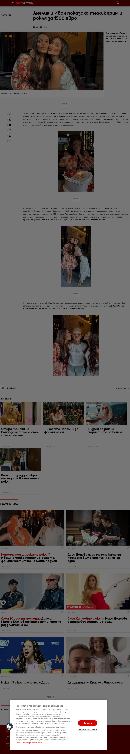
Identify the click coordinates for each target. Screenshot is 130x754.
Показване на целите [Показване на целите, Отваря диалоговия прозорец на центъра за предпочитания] (87, 729)
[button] (9, 726)
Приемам (87, 723)
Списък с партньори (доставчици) (29, 743)
